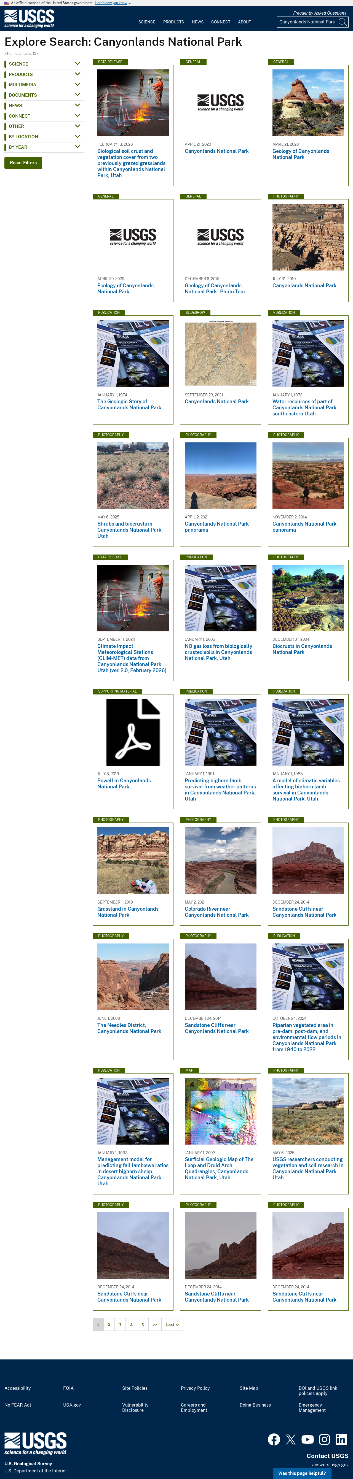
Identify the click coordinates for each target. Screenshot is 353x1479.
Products (173, 22)
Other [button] (16, 126)
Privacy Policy (195, 1388)
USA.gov (72, 1405)
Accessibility (17, 1388)
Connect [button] (19, 116)
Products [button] (21, 74)
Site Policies (135, 1388)
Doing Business (255, 1405)
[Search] (343, 22)
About (244, 22)
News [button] (15, 105)
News (198, 22)
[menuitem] (147, 18)
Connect (220, 22)
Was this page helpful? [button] (302, 1473)
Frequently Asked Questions (319, 13)
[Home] (29, 26)
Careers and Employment (194, 1408)
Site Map (249, 1388)
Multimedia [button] (22, 84)
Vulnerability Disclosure (135, 1408)
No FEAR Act (17, 1405)
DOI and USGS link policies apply (318, 1391)
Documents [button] (23, 95)
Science (147, 22)
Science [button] (18, 64)
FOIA (68, 1388)
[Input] (313, 22)
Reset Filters (23, 162)
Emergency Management (312, 1408)
